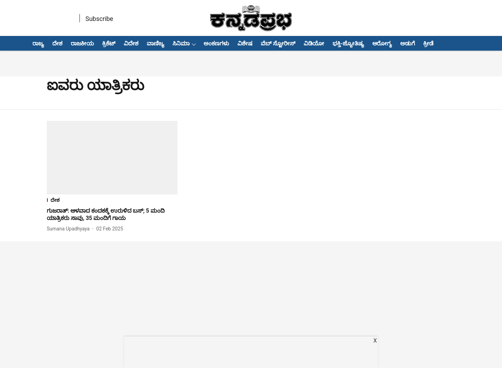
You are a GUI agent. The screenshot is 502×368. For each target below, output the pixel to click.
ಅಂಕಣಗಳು (216, 43)
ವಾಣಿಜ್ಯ (155, 43)
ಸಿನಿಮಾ (181, 43)
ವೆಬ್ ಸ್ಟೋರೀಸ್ (278, 43)
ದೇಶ (57, 43)
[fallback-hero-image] (112, 157)
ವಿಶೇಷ (244, 43)
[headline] (112, 214)
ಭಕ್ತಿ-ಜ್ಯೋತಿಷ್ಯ (348, 43)
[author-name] (69, 229)
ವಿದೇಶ (131, 43)
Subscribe (99, 18)
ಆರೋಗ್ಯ (382, 43)
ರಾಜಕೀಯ (82, 43)
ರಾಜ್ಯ (38, 43)
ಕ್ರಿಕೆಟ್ (108, 43)
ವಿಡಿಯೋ (314, 43)
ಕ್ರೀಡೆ (428, 43)
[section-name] (112, 201)
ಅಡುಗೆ (407, 43)
